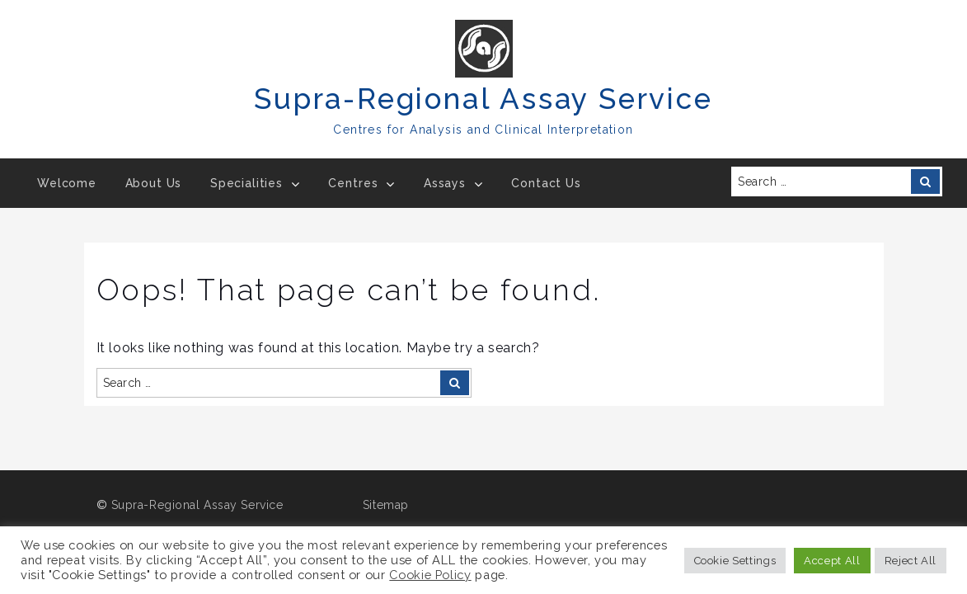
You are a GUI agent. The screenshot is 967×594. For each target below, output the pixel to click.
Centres (353, 183)
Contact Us (545, 183)
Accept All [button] (832, 560)
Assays (445, 183)
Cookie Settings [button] (735, 560)
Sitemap (386, 505)
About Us (153, 183)
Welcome (66, 183)
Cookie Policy (430, 575)
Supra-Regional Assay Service (483, 99)
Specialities (246, 183)
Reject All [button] (910, 560)
